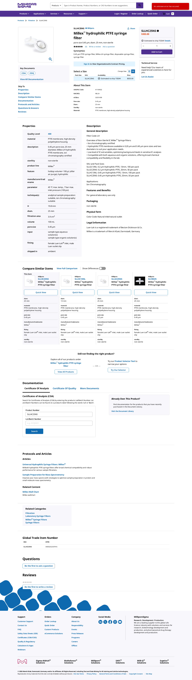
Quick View (41, 292)
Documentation (25, 100)
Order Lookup (137, 13)
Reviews (22, 111)
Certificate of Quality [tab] (64, 388)
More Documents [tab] (89, 388)
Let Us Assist (147, 76)
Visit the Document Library (122, 411)
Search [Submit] (34, 431)
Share (131, 28)
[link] (30, 621)
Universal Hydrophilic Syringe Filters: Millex (44, 464)
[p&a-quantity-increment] (170, 46)
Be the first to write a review (40, 587)
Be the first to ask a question (39, 566)
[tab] (23, 20)
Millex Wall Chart (31, 491)
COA (24, 73)
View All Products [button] (66, 371)
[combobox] (96, 5)
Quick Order (153, 13)
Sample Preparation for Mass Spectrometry (43, 474)
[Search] (139, 5)
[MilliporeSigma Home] (27, 5)
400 (49, 134)
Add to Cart (156, 52)
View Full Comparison (67, 268)
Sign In (87, 64)
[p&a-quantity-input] (156, 46)
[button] (120, 13)
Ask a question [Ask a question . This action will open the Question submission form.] (109, 46)
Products (21, 20)
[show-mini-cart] (168, 13)
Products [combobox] (55, 5)
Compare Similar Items (29, 97)
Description (23, 93)
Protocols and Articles (28, 104)
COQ (32, 73)
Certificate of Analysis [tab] (36, 388)
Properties (23, 89)
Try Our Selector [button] (118, 370)
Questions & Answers (28, 108)
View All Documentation (31, 79)
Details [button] (167, 41)
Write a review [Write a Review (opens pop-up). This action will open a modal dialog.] (95, 46)
